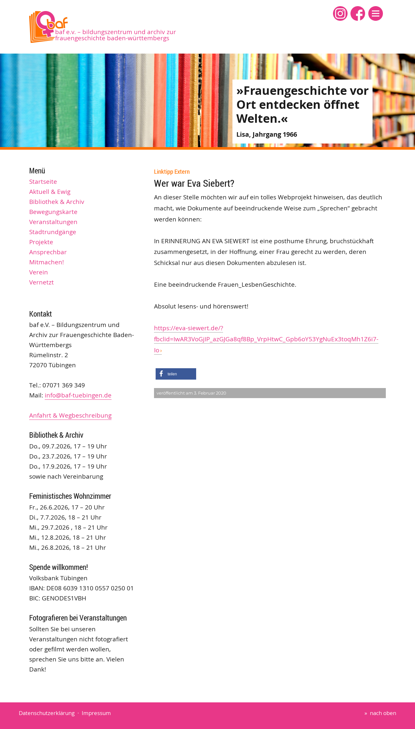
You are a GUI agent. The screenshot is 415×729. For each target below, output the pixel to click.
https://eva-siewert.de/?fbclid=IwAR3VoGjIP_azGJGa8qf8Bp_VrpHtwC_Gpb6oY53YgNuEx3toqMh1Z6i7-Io (266, 339)
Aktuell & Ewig (49, 191)
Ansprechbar (48, 252)
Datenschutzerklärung (47, 713)
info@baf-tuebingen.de (78, 395)
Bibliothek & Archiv (56, 201)
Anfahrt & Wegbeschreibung (70, 415)
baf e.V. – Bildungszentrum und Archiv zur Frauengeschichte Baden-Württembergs (115, 35)
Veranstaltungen (53, 222)
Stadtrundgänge (52, 232)
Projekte (41, 242)
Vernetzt (41, 282)
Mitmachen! (46, 262)
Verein (38, 272)
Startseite (43, 181)
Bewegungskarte (53, 211)
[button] (375, 13)
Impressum (96, 713)
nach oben (383, 713)
